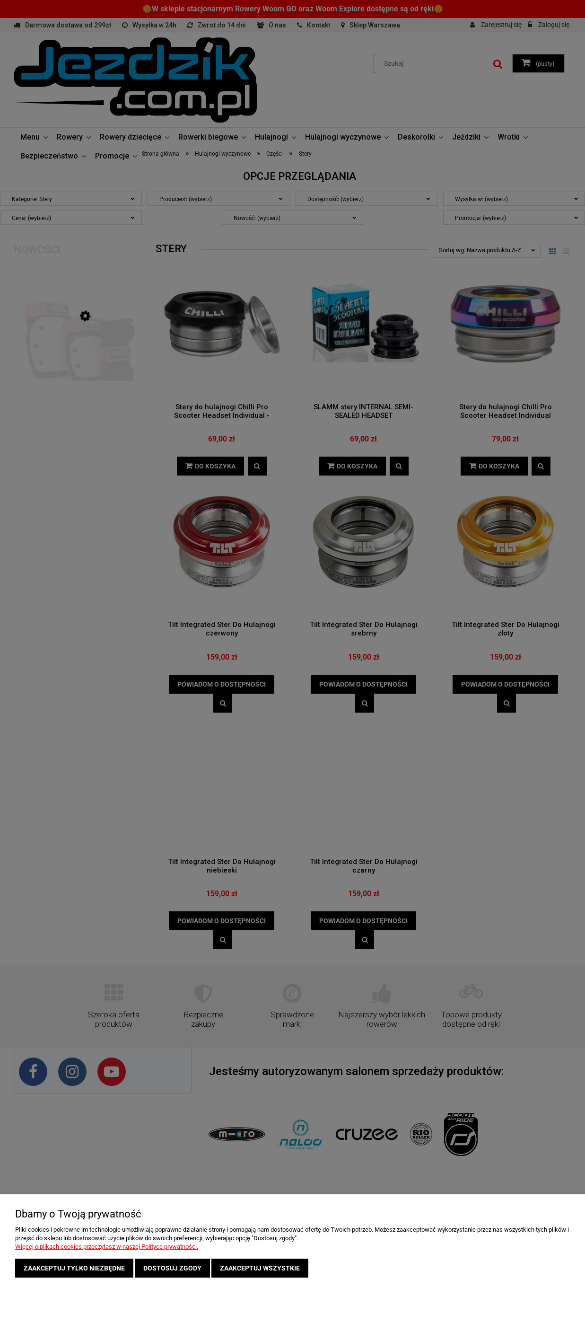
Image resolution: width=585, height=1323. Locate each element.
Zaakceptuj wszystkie (260, 1268)
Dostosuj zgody (172, 1268)
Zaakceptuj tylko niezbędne (74, 1268)
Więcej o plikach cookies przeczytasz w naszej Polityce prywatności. (106, 1246)
